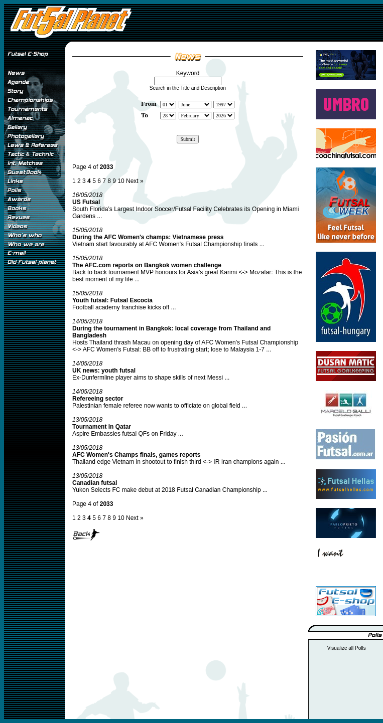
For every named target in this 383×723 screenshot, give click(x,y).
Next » (135, 181)
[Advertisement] (34, 435)
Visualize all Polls (346, 648)
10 (120, 181)
